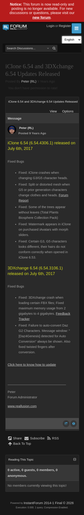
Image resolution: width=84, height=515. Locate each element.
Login (51, 26)
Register (65, 26)
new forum (41, 17)
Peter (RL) (29, 81)
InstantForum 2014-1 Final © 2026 (48, 503)
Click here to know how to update (32, 364)
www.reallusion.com (22, 406)
